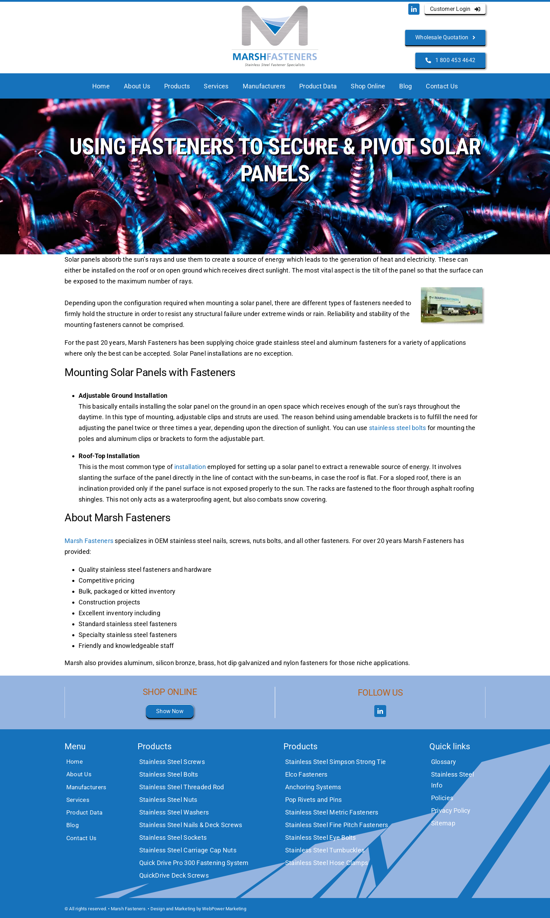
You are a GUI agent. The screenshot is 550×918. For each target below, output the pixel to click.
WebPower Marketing (224, 908)
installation (190, 466)
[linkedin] (414, 9)
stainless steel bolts (397, 427)
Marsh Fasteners (89, 540)
